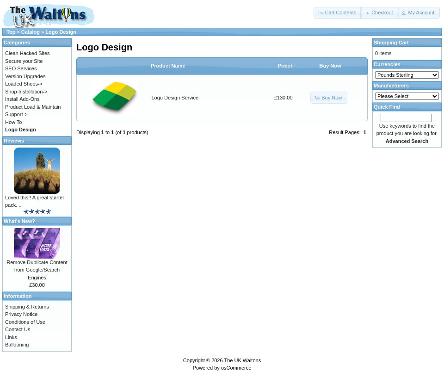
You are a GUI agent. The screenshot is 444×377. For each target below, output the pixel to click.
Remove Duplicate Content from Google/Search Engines (36, 270)
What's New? (19, 221)
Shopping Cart (391, 42)
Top (10, 32)
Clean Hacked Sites (27, 53)
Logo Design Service (175, 97)
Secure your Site (24, 61)
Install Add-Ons (22, 99)
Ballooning (17, 344)
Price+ (285, 65)
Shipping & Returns (27, 306)
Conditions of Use (25, 322)
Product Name (168, 65)
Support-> (16, 114)
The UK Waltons (242, 360)
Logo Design (60, 32)
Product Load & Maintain (33, 107)
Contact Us (17, 329)
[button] (338, 13)
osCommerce (236, 368)
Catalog (30, 32)
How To (13, 122)
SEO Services (21, 68)
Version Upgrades (25, 76)
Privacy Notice (21, 314)
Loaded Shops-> (24, 84)
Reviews (14, 140)
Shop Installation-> (26, 91)
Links (11, 337)
